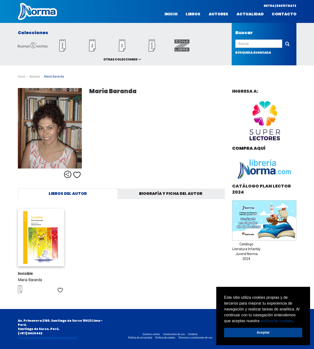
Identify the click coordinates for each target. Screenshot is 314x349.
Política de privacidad (140, 337)
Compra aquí (248, 148)
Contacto (284, 14)
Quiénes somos (151, 334)
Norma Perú (37, 11)
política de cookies (276, 321)
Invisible (25, 273)
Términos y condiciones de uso (195, 337)
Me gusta (77, 175)
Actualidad (250, 14)
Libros (193, 14)
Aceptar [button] (263, 332)
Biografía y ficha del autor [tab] (170, 193)
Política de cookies (165, 337)
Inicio (171, 14)
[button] (295, 321)
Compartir (67, 174)
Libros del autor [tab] (68, 193)
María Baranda (30, 280)
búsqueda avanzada (253, 52)
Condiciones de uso (174, 334)
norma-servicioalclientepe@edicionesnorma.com (47, 337)
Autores (218, 14)
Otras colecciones (120, 59)
